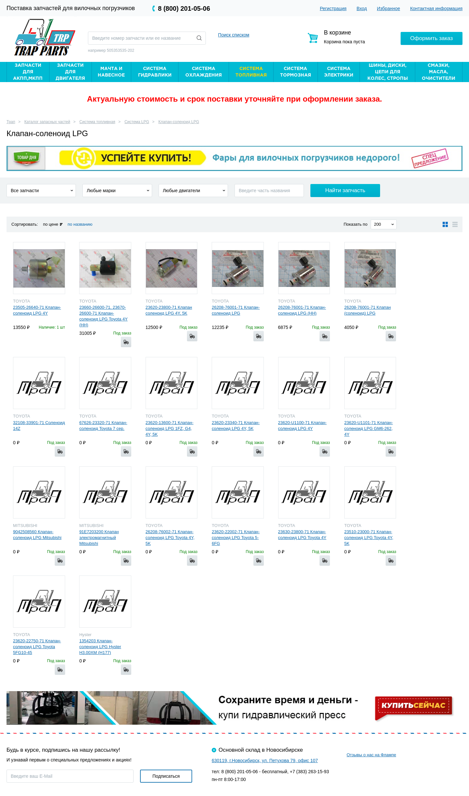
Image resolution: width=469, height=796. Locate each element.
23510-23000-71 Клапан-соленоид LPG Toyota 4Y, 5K (368, 537)
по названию (79, 224)
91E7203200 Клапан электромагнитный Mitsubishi (99, 537)
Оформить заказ (431, 38)
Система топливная (97, 122)
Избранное (388, 8)
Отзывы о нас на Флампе (371, 754)
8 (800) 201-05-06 (184, 8)
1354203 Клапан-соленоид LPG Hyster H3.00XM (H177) (100, 646)
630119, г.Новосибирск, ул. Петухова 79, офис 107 (265, 760)
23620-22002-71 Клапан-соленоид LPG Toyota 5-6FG (236, 537)
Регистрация (333, 8)
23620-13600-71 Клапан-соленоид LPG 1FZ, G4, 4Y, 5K (169, 428)
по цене (50, 224)
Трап (11, 122)
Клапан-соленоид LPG (178, 122)
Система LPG (136, 122)
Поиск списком (233, 34)
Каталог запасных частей (47, 122)
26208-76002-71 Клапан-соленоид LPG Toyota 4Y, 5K (170, 537)
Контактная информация (436, 8)
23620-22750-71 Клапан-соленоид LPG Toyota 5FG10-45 (37, 646)
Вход (362, 8)
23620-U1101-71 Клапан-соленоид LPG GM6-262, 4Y (368, 428)
